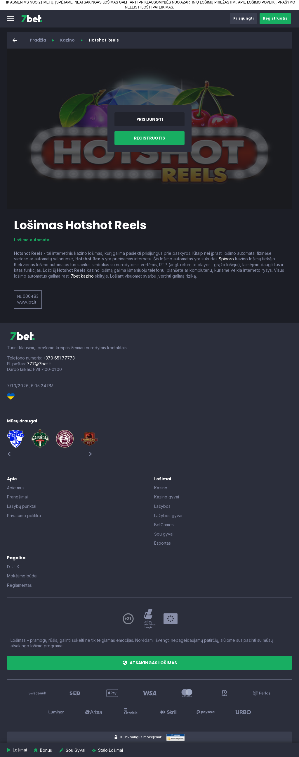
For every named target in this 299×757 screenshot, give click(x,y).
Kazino (67, 40)
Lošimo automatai (32, 239)
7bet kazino (82, 275)
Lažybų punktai (21, 506)
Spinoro (226, 258)
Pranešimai (17, 496)
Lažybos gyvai (168, 515)
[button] (10, 18)
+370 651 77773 (59, 357)
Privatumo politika (24, 515)
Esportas (162, 543)
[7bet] (31, 18)
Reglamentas (19, 585)
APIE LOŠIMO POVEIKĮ (257, 2)
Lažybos (162, 506)
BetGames (164, 524)
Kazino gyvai (166, 496)
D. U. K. (13, 566)
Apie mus (16, 487)
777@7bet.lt (39, 363)
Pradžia (38, 40)
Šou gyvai (163, 533)
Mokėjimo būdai (22, 575)
